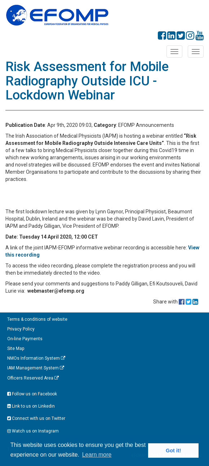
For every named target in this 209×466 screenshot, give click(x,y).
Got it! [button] (173, 450)
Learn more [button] (97, 455)
